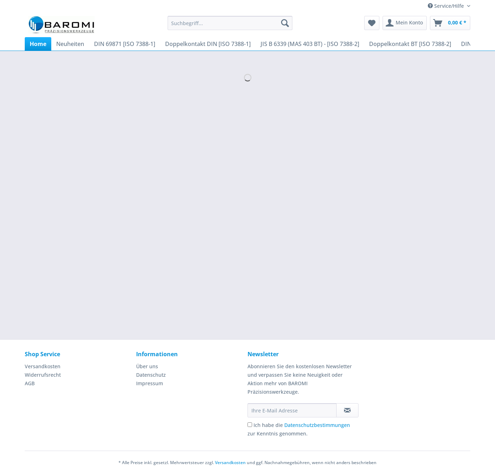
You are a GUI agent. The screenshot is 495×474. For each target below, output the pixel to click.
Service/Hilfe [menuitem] (446, 5)
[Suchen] (285, 23)
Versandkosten (42, 366)
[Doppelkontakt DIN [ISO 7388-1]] (208, 44)
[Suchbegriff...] (230, 23)
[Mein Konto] (405, 23)
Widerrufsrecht (43, 374)
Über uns (147, 366)
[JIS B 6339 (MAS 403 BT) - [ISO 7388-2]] (310, 44)
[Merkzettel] (371, 23)
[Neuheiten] (70, 44)
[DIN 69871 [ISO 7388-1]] (124, 44)
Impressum (149, 383)
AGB (30, 383)
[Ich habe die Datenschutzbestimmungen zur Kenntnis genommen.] (250, 424)
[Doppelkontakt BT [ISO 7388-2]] (410, 44)
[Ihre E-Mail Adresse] (292, 410)
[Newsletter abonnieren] (347, 410)
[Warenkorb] (450, 23)
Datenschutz (151, 374)
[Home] (38, 44)
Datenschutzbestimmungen (317, 425)
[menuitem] (230, 26)
